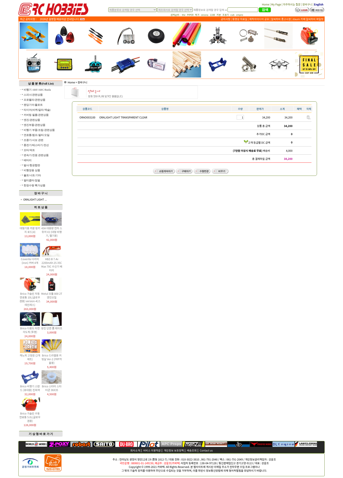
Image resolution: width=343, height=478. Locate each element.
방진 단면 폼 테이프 (51, 328)
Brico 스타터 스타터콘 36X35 (52, 388)
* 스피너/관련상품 (32, 94)
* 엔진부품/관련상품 (33, 125)
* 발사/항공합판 (31, 165)
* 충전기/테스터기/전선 (35, 145)
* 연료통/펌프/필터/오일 (35, 135)
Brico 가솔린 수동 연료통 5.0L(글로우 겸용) (29, 417)
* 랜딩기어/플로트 (32, 104)
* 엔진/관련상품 (31, 120)
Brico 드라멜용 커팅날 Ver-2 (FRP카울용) (52, 359)
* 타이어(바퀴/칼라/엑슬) (36, 109)
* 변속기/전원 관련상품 (35, 155)
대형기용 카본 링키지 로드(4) (30, 230)
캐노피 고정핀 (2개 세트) (30, 357)
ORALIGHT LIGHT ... (35, 199)
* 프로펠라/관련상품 (33, 99)
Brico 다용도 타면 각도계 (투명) (30, 330)
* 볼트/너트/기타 (31, 175)
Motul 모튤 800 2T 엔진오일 (51, 295)
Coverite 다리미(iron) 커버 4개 (30, 261)
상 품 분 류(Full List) (41, 83)
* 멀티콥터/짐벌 (31, 180)
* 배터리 (27, 160)
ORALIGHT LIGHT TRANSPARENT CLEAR (123, 117)
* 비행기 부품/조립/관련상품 (38, 130)
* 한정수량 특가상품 (33, 185)
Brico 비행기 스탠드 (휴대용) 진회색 (30, 388)
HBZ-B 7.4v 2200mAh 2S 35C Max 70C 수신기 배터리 (51, 264)
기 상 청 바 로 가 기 (41, 434)
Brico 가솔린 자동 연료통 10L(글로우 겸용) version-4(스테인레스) (29, 299)
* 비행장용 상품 (31, 170)
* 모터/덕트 (28, 150)
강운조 (272, 459)
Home (69, 82)
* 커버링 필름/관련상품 (35, 114)
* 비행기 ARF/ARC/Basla (36, 89)
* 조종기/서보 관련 (32, 140)
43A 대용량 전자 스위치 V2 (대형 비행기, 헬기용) (51, 231)
